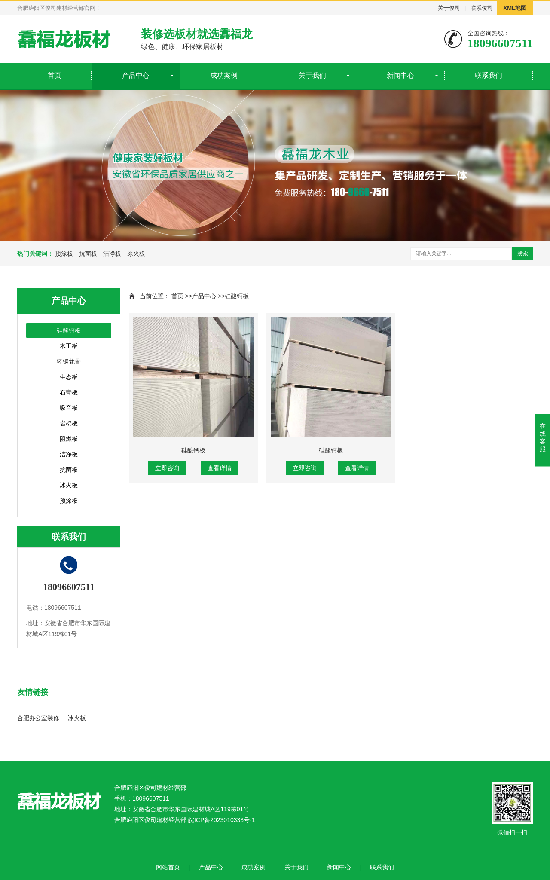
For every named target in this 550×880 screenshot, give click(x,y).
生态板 (69, 376)
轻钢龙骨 (69, 361)
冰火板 (136, 253)
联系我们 (488, 75)
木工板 (69, 345)
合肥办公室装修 (38, 718)
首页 (54, 75)
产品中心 (136, 75)
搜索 (522, 253)
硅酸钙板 (69, 330)
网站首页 (168, 867)
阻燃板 (69, 438)
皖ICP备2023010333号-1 (221, 819)
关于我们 (312, 75)
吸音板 (69, 407)
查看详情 (220, 467)
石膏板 (69, 392)
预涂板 (64, 253)
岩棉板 (69, 423)
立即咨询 (167, 467)
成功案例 (224, 75)
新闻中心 (400, 75)
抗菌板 (88, 253)
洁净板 (112, 253)
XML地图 (515, 8)
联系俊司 (482, 8)
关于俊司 (449, 8)
